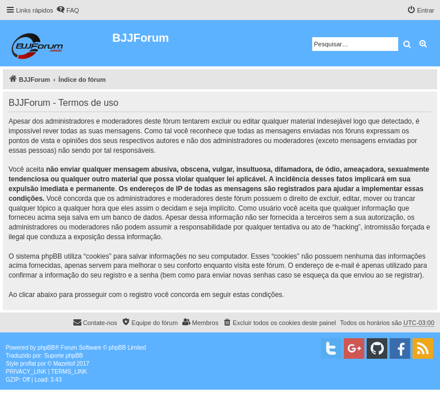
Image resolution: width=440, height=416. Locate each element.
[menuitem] (67, 10)
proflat (28, 363)
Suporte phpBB (63, 355)
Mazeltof (64, 363)
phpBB (46, 347)
